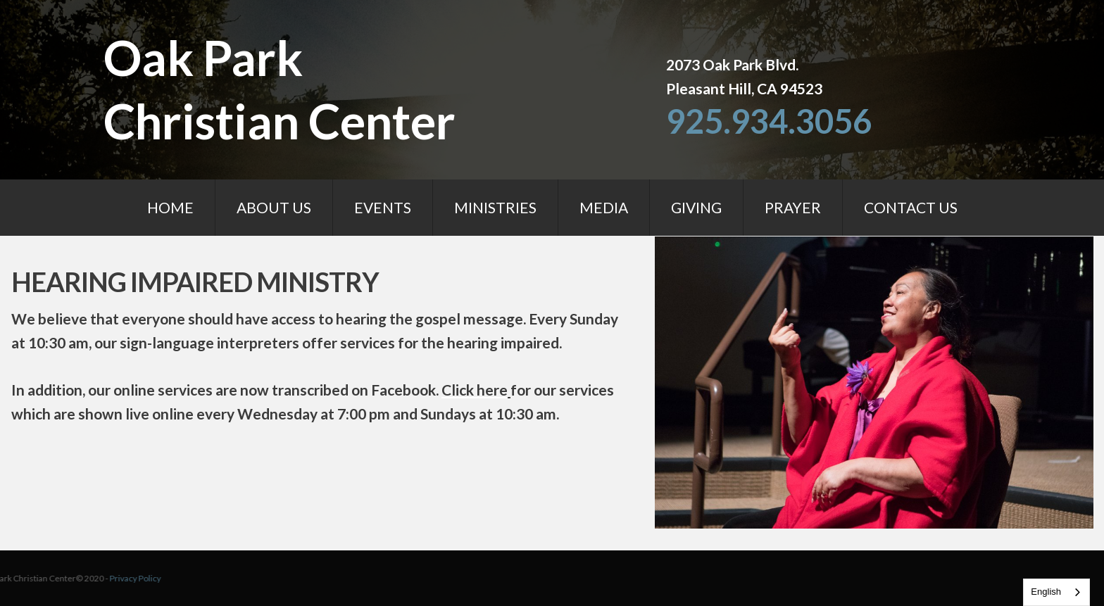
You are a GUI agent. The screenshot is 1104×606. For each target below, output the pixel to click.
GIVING (696, 207)
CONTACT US (911, 207)
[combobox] (1056, 592)
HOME (170, 207)
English (1046, 591)
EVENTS (382, 207)
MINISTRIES (495, 207)
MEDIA (603, 207)
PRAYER (793, 207)
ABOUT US (274, 207)
